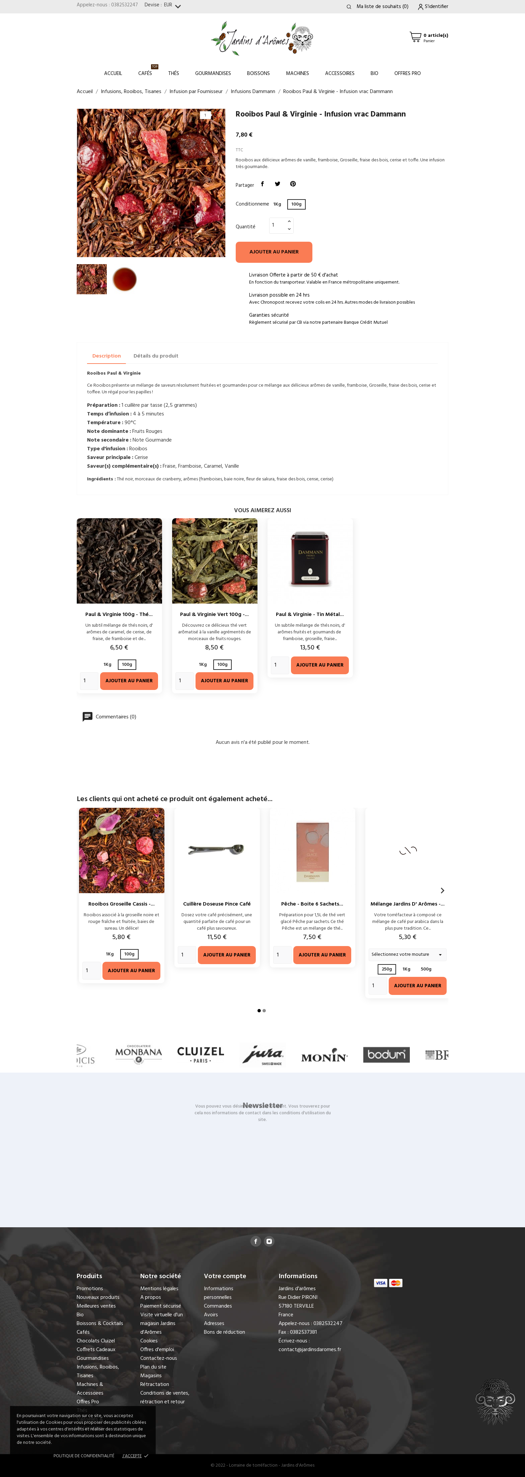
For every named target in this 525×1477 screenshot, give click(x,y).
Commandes (218, 1306)
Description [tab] (106, 356)
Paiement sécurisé (160, 1306)
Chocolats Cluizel (96, 1341)
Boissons (258, 74)
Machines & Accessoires (90, 1389)
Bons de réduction (224, 1332)
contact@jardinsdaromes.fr (310, 1349)
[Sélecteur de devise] (174, 7)
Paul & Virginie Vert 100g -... (214, 614)
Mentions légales (159, 1289)
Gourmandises (213, 74)
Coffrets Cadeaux (96, 1349)
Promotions (90, 1289)
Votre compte (225, 1276)
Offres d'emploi (157, 1349)
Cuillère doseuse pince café (217, 904)
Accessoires (340, 74)
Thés (173, 74)
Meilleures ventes (96, 1306)
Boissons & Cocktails (100, 1323)
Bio (374, 74)
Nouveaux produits (98, 1297)
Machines (297, 74)
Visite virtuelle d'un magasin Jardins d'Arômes (161, 1324)
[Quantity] (89, 681)
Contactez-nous (158, 1358)
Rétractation (154, 1384)
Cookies (149, 1341)
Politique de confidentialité (84, 1456)
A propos (150, 1297)
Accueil (113, 74)
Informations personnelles (218, 1293)
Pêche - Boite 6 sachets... (312, 904)
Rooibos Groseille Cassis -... (121, 904)
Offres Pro (407, 74)
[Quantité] (278, 225)
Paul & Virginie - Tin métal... (310, 614)
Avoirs (211, 1315)
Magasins (151, 1376)
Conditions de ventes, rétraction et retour (165, 1397)
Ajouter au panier (274, 252)
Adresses (214, 1323)
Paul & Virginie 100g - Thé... (119, 614)
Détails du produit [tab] (156, 356)
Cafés (148, 71)
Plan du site (153, 1367)
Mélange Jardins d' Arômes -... (408, 904)
